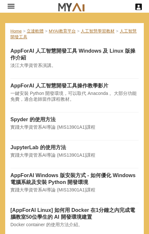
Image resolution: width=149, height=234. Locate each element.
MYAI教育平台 (62, 31)
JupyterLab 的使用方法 (38, 147)
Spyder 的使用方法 (33, 119)
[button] (11, 6)
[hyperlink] (71, 6)
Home (16, 31)
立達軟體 (35, 31)
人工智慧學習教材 (98, 31)
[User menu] (138, 6)
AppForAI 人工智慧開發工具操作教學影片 (59, 85)
